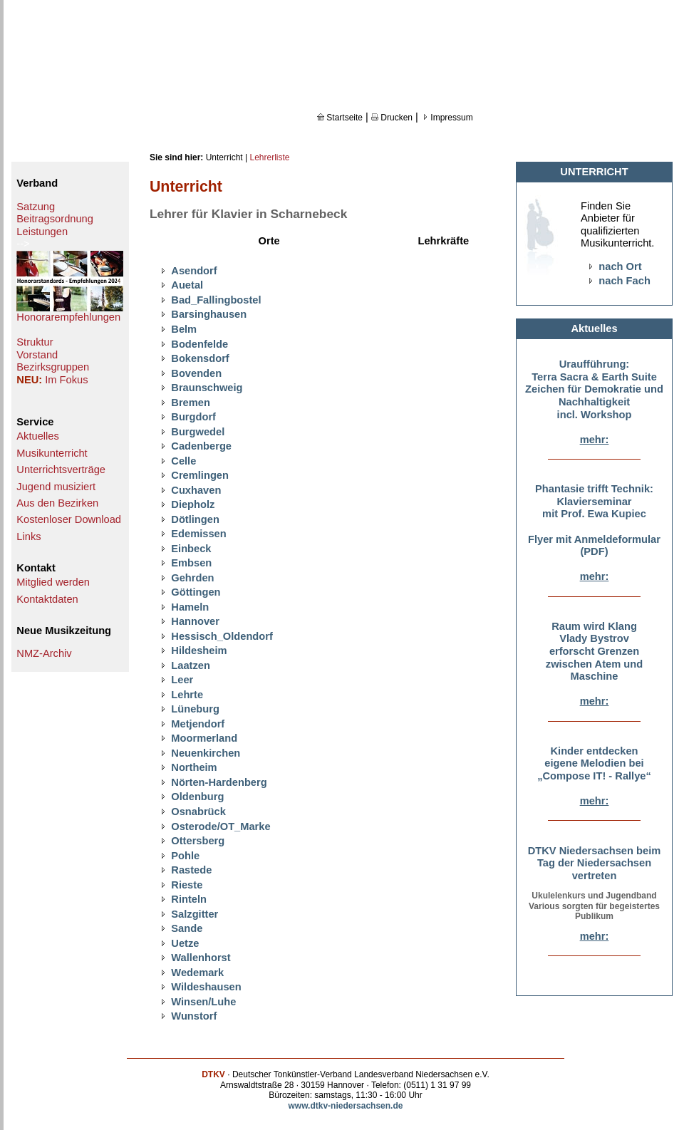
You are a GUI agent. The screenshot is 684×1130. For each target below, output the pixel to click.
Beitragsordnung (54, 218)
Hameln (190, 607)
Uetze (185, 943)
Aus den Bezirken (57, 503)
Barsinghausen (209, 314)
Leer (182, 679)
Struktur (34, 342)
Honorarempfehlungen (68, 317)
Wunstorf (194, 1016)
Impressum (447, 118)
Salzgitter (194, 914)
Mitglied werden (53, 582)
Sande (186, 928)
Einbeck (191, 548)
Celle (183, 461)
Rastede (191, 870)
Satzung (35, 206)
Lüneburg (195, 709)
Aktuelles (37, 436)
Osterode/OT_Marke (220, 826)
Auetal (187, 285)
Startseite (340, 118)
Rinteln (189, 899)
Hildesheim (199, 650)
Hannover (195, 621)
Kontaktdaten (47, 599)
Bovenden (196, 373)
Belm (184, 329)
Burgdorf (193, 417)
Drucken (392, 118)
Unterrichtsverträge (60, 469)
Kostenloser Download (68, 519)
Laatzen (190, 665)
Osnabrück (198, 811)
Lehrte (187, 694)
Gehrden (192, 578)
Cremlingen (200, 475)
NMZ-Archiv (43, 653)
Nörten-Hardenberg (218, 782)
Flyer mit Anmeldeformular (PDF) (594, 546)
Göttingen (195, 592)
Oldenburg (197, 796)
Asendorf (194, 270)
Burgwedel (197, 431)
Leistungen (42, 231)
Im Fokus (66, 379)
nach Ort (619, 266)
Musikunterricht (51, 453)
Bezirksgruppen (52, 367)
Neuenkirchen (205, 753)
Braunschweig (206, 387)
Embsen (191, 563)
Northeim (194, 767)
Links (28, 536)
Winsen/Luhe (203, 1001)
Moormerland (204, 738)
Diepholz (192, 504)
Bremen (190, 402)
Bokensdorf (200, 358)
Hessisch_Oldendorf (222, 636)
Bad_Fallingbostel (216, 300)
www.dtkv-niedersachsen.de (346, 1106)
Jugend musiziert (55, 486)
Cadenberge (201, 446)
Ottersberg (197, 840)
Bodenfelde (199, 344)
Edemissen (198, 533)
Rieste (186, 885)
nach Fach (624, 280)
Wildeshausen (206, 986)
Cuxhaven (196, 490)
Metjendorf (197, 724)
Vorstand (37, 355)
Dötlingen (195, 519)
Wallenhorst (200, 957)
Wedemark (197, 972)
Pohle (185, 855)
